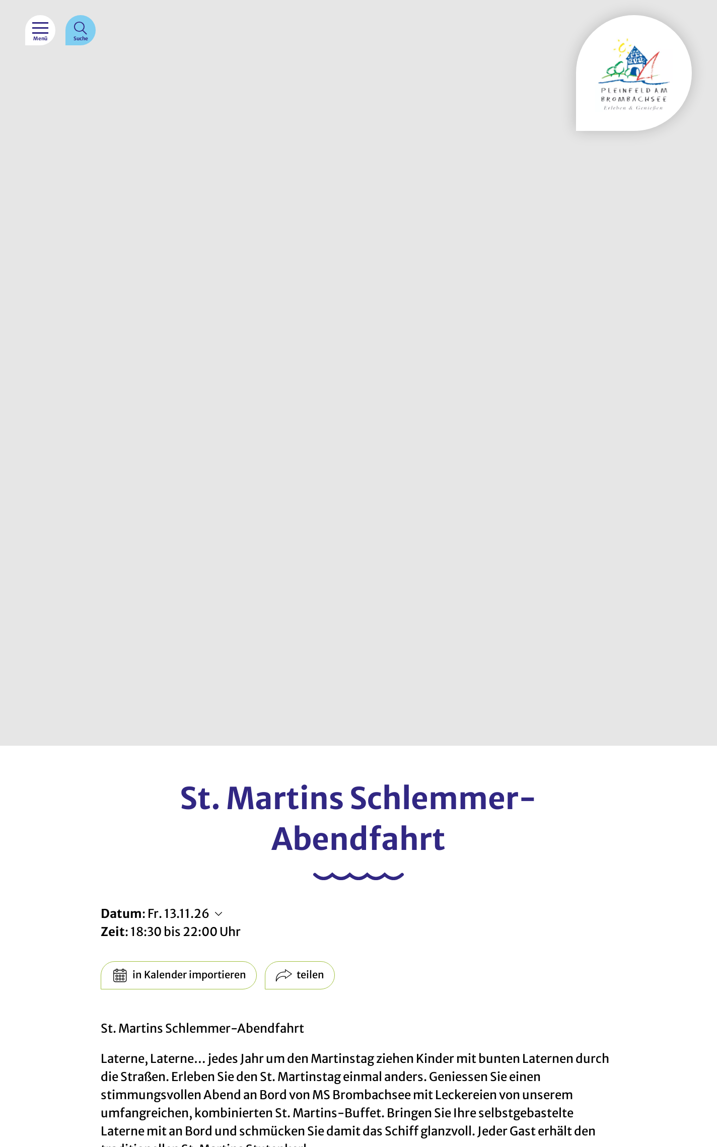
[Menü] (40, 30)
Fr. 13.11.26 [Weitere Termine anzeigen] (178, 913)
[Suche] (80, 30)
